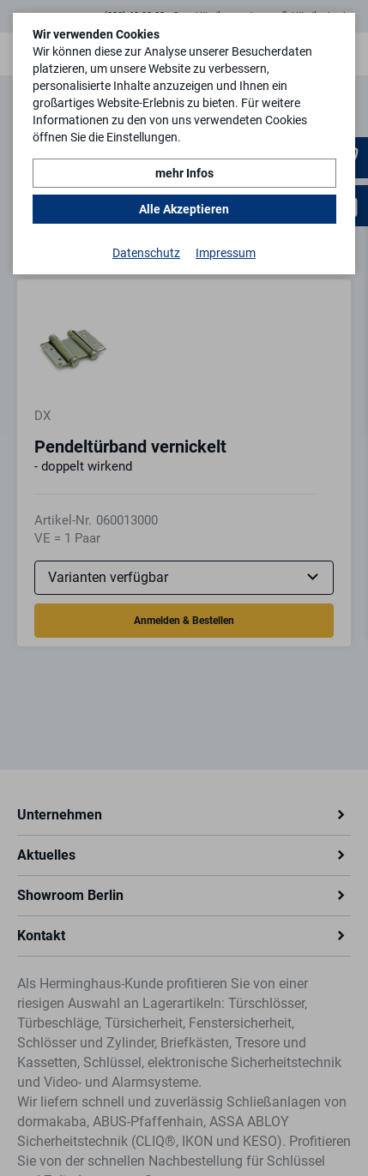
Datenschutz (146, 253)
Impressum (226, 253)
